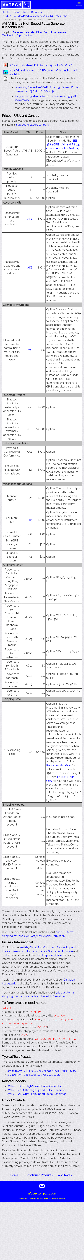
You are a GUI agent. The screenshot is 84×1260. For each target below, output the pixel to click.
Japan (34, 951)
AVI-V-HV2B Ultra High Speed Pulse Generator (36, 1090)
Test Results (8, 35)
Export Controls (24, 35)
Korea (43, 951)
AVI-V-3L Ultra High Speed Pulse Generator (34, 1086)
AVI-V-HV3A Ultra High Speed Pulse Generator (36, 1093)
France (6, 951)
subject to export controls (32, 124)
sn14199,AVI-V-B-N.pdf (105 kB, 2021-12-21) (34, 1074)
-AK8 (29, 267)
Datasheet (18, 32)
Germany (17, 951)
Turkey (6, 955)
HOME (5, 12)
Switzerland (55, 951)
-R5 (30, 520)
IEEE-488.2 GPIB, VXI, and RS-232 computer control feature (63, 144)
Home (14, 1175)
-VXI (29, 350)
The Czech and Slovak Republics (58, 947)
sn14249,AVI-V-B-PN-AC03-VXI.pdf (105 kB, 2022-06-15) (41, 1071)
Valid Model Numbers (55, 32)
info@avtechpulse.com (42, 1193)
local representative (49, 955)
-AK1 (29, 218)
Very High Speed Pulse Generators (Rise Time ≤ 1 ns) (36, 16)
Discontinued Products (27, 12)
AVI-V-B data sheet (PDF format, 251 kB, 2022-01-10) (41, 65)
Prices (39, 32)
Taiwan (68, 951)
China (32, 947)
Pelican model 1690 (58, 765)
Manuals (30, 32)
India (27, 951)
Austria (23, 947)
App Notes (65, 1175)
